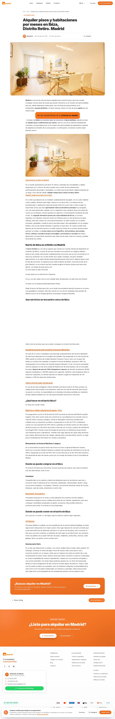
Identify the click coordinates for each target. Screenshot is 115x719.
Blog (28, 11)
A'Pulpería (30, 521)
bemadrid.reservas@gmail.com (16, 684)
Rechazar (82, 712)
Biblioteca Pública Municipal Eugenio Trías (44, 410)
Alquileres (39, 3)
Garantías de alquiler (99, 656)
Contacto (57, 3)
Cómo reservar (76, 665)
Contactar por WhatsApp (24, 688)
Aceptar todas (105, 712)
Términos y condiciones (100, 673)
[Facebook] (4, 666)
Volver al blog (17, 600)
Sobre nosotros (54, 656)
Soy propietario (104, 3)
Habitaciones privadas (78, 662)
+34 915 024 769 (12, 681)
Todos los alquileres (78, 656)
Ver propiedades (92, 586)
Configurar (93, 712)
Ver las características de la (57, 115)
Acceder (93, 3)
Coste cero (96, 659)
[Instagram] (9, 666)
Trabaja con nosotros (56, 659)
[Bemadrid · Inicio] (6, 3)
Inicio (31, 3)
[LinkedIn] (13, 666)
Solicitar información (99, 665)
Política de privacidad (99, 676)
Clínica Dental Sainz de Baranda (39, 383)
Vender (48, 3)
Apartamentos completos (79, 659)
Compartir (87, 36)
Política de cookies (99, 679)
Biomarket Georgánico (35, 494)
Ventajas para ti (98, 662)
